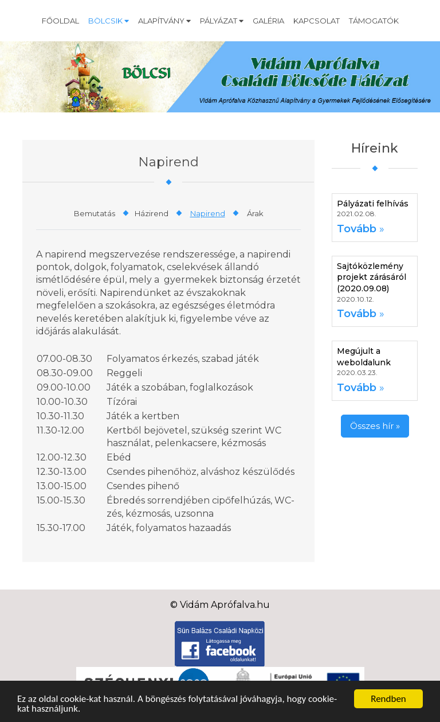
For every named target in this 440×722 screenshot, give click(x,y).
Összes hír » (375, 425)
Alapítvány (164, 20)
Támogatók (374, 20)
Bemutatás (94, 213)
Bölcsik (108, 20)
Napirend (207, 213)
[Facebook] (220, 643)
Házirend (151, 213)
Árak (255, 213)
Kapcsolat (316, 20)
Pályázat (221, 20)
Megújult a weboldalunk (364, 357)
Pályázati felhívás (372, 203)
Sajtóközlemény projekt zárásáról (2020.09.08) (371, 277)
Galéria (268, 20)
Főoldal (60, 20)
